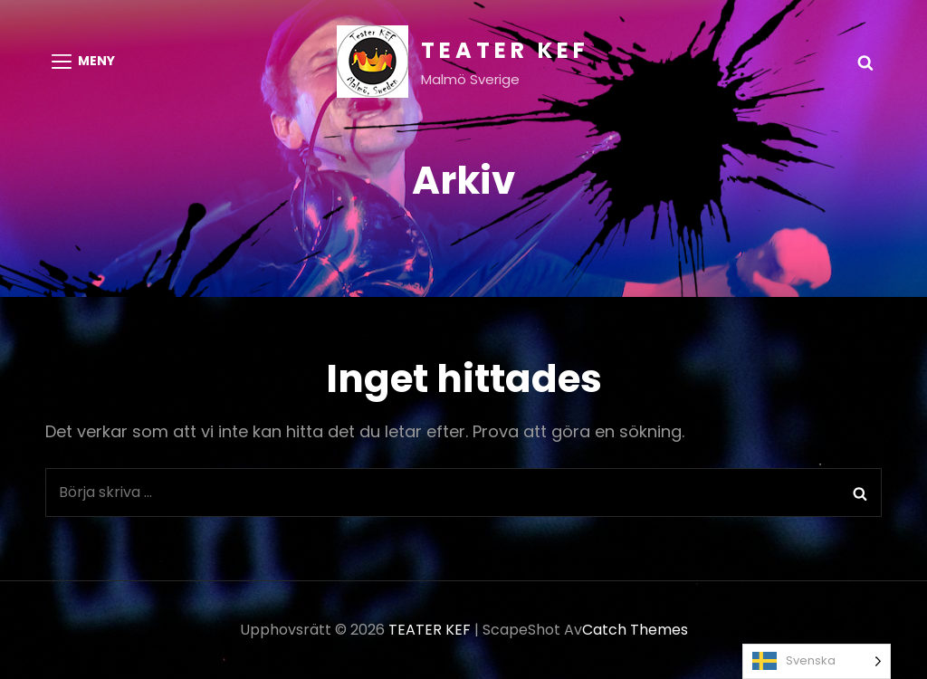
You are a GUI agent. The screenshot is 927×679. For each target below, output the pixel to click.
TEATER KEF (505, 50)
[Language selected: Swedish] (816, 661)
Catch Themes (635, 629)
